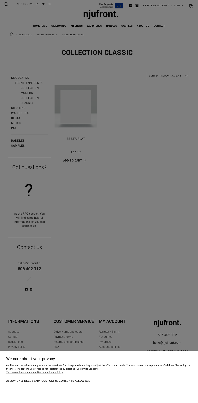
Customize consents (57, 381)
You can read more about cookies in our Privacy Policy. (34, 372)
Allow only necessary (23, 381)
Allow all (82, 381)
